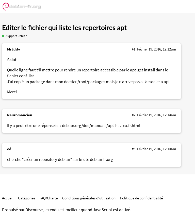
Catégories (26, 198)
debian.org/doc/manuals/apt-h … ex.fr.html (101, 125)
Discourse (34, 209)
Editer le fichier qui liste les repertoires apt (64, 27)
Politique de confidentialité (141, 198)
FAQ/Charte (49, 198)
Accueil (7, 198)
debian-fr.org (101, 159)
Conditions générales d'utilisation (89, 198)
